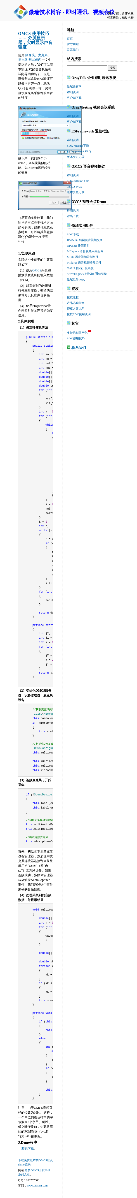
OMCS (36, 270)
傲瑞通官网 (74, 86)
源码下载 (27, 1148)
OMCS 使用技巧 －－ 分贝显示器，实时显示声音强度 (35, 40)
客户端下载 (74, 98)
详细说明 (73, 92)
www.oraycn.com (37, 1185)
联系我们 (78, 348)
